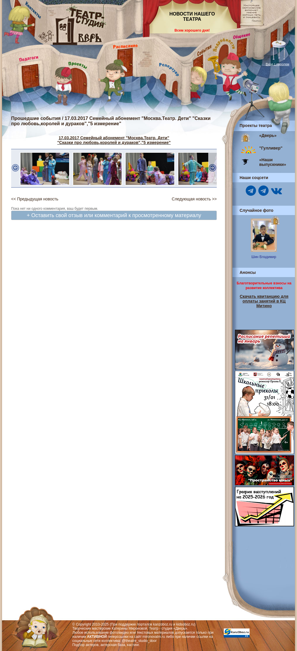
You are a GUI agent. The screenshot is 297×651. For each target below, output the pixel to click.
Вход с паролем (277, 64)
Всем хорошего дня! (192, 30)
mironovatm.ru (154, 637)
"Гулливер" (270, 148)
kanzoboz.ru (162, 624)
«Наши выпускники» (272, 162)
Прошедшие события (36, 118)
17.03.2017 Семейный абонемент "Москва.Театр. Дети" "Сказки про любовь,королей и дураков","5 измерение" (113, 140)
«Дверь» (267, 135)
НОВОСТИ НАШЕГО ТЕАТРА (192, 16)
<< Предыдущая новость (34, 199)
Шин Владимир (263, 257)
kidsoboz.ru (185, 624)
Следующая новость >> (194, 199)
